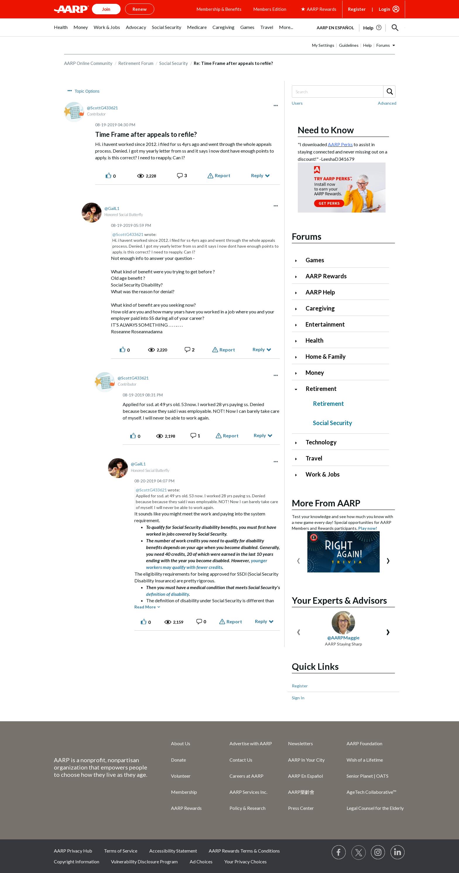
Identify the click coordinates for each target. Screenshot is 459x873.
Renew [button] (140, 9)
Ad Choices (201, 861)
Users (297, 103)
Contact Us (241, 759)
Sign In (298, 697)
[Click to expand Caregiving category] (298, 308)
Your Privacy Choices (245, 861)
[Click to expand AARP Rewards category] (298, 276)
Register (357, 9)
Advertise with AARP (251, 743)
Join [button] (106, 9)
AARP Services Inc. (248, 792)
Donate (178, 759)
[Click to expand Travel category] (298, 458)
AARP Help (320, 292)
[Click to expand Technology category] (298, 442)
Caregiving (320, 308)
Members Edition (269, 9)
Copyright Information (76, 861)
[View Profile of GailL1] (112, 208)
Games (315, 259)
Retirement (321, 388)
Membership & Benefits (219, 9)
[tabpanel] (358, 27)
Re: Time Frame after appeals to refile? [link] (233, 63)
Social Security (173, 63)
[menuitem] (61, 30)
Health (314, 340)
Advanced (387, 103)
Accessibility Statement (173, 850)
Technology (321, 442)
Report (222, 175)
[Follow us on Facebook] (339, 852)
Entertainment (325, 324)
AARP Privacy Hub (73, 850)
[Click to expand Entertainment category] (298, 324)
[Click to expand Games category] (298, 260)
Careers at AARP (246, 776)
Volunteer (181, 776)
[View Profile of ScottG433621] (102, 107)
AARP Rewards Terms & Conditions (244, 850)
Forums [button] (383, 45)
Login (384, 9)
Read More (145, 606)
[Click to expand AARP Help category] (298, 292)
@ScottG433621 (127, 234)
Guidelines (349, 45)
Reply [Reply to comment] (259, 349)
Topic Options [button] (87, 91)
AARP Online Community (88, 63)
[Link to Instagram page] (378, 852)
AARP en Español (335, 27)
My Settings (323, 45)
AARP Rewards (326, 276)
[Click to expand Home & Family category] (298, 357)
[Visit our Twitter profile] (358, 852)
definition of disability (167, 594)
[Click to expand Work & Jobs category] (298, 474)
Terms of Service (120, 850)
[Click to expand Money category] (298, 373)
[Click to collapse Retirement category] (298, 389)
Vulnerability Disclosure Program (144, 861)
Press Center (301, 808)
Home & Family (326, 356)
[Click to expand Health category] (298, 341)
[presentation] (298, 559)
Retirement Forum (135, 63)
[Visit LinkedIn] (398, 852)
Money (315, 372)
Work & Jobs (323, 474)
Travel (314, 458)
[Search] (343, 91)
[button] (395, 27)
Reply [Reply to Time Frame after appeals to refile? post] (257, 175)
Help (367, 45)
